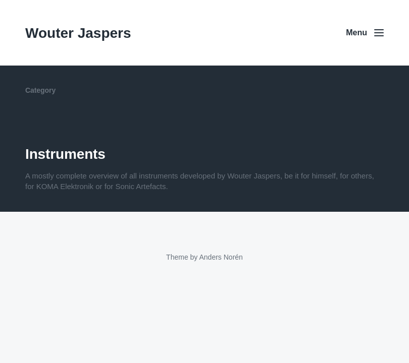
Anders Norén (220, 257)
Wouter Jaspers (78, 33)
